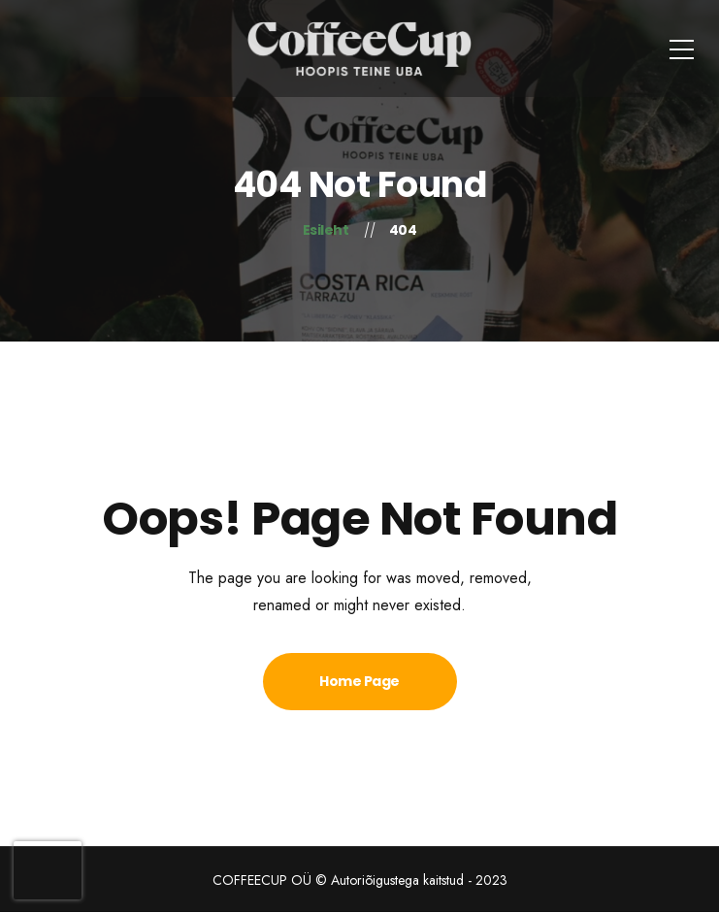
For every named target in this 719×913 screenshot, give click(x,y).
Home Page (359, 681)
